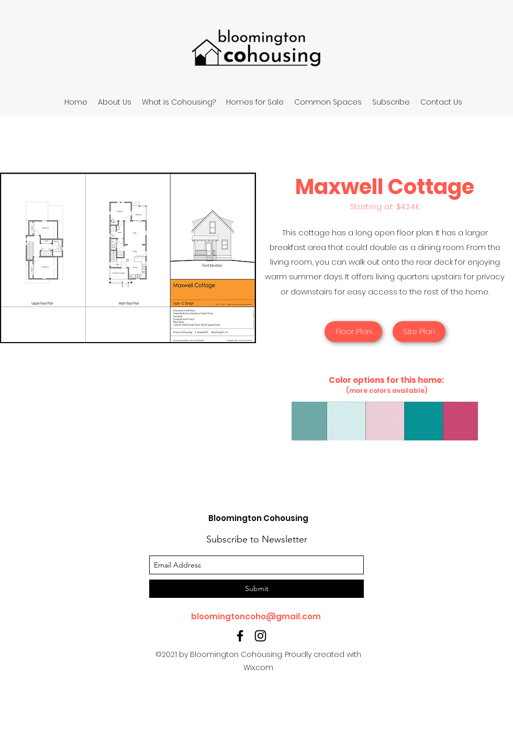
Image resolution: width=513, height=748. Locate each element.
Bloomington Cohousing (258, 518)
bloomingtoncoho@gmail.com (256, 616)
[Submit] (256, 589)
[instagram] (260, 635)
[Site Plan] (419, 331)
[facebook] (240, 635)
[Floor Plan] (353, 331)
